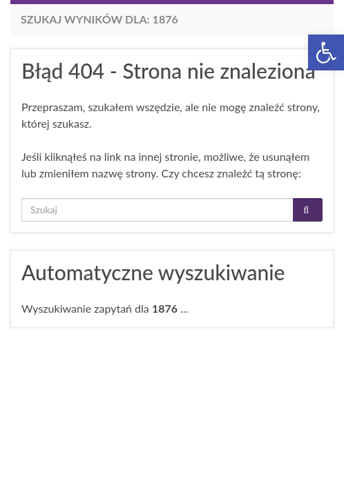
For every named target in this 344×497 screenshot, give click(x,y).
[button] (326, 52)
